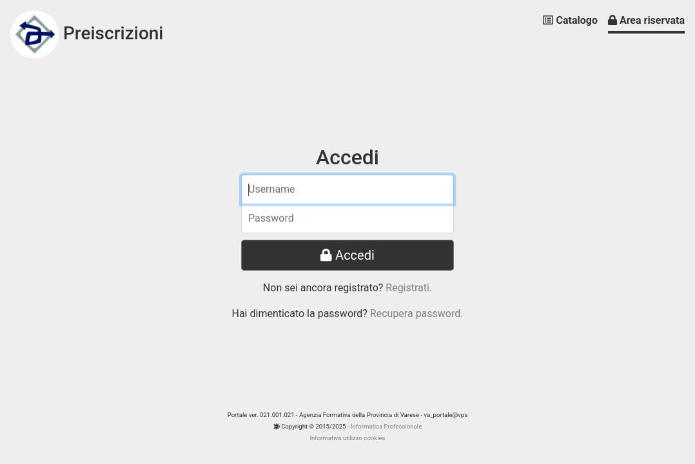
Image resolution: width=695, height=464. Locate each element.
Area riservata (646, 20)
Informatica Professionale (386, 426)
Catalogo (570, 20)
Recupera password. (417, 313)
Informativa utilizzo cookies (347, 437)
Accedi (347, 255)
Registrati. (409, 288)
